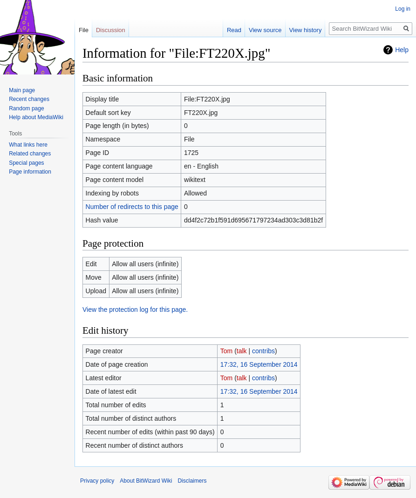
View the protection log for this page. (135, 309)
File (84, 30)
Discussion (110, 30)
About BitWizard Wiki (146, 481)
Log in (402, 9)
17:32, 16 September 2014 (259, 364)
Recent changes (29, 99)
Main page (22, 90)
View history (305, 30)
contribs (263, 351)
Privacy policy (97, 481)
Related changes (30, 153)
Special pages (26, 163)
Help (402, 50)
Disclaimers (191, 481)
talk (242, 351)
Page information (30, 171)
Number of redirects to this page (132, 206)
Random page (26, 108)
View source (265, 30)
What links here (28, 144)
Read (234, 30)
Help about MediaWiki (36, 117)
